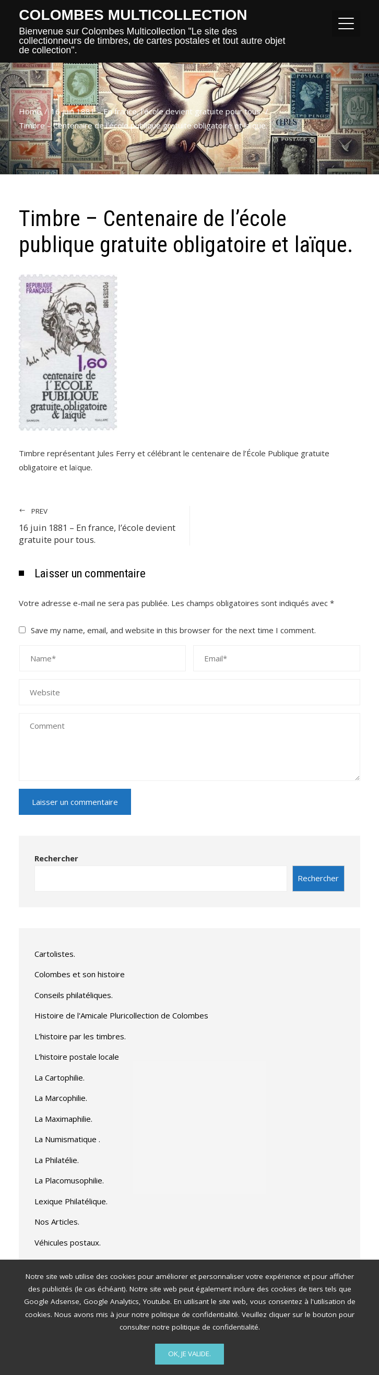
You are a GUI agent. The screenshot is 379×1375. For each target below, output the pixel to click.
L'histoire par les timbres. (80, 1036)
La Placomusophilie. (69, 1180)
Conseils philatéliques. (73, 995)
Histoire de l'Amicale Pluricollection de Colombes (121, 1015)
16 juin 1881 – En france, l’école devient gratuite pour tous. (99, 526)
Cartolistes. (54, 954)
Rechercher (56, 858)
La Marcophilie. (60, 1098)
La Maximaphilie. (63, 1118)
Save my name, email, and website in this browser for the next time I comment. (173, 630)
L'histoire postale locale (76, 1056)
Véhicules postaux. (67, 1242)
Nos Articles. (56, 1221)
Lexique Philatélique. (71, 1201)
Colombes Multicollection (133, 15)
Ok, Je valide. (189, 1353)
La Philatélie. (56, 1160)
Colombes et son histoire (79, 974)
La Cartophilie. (59, 1077)
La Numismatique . (67, 1139)
